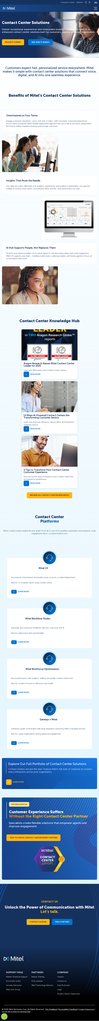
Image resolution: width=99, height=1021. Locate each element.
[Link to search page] (86, 2)
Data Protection (63, 985)
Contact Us (62, 981)
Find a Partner (62, 922)
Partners (79, 2)
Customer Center (67, 2)
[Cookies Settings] (4, 1016)
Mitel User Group (13, 989)
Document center (13, 981)
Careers (60, 977)
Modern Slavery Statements (68, 994)
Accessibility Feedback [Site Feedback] (68, 1009)
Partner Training (37, 977)
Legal (59, 989)
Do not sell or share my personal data (16, 1012)
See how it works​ (40, 42)
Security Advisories (14, 985)
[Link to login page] (89, 2)
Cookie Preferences (86, 1009)
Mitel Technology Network (42, 985)
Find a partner (37, 981)
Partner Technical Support (16, 977)
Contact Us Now (38, 922)
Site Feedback (51, 1009)
